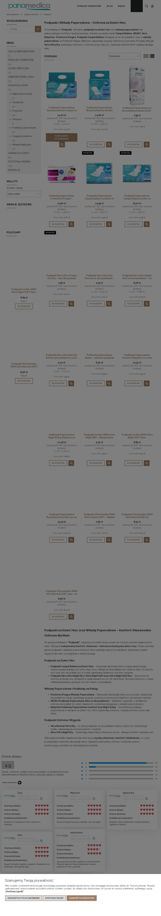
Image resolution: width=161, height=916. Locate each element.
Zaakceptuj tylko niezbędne (24, 898)
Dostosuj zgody (54, 898)
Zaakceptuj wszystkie (81, 898)
